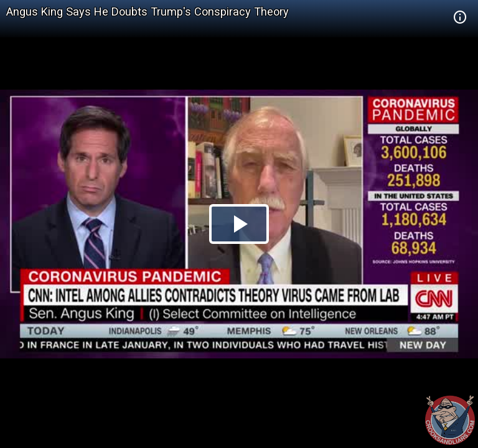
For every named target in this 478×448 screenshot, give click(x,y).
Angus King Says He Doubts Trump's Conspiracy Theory (147, 11)
